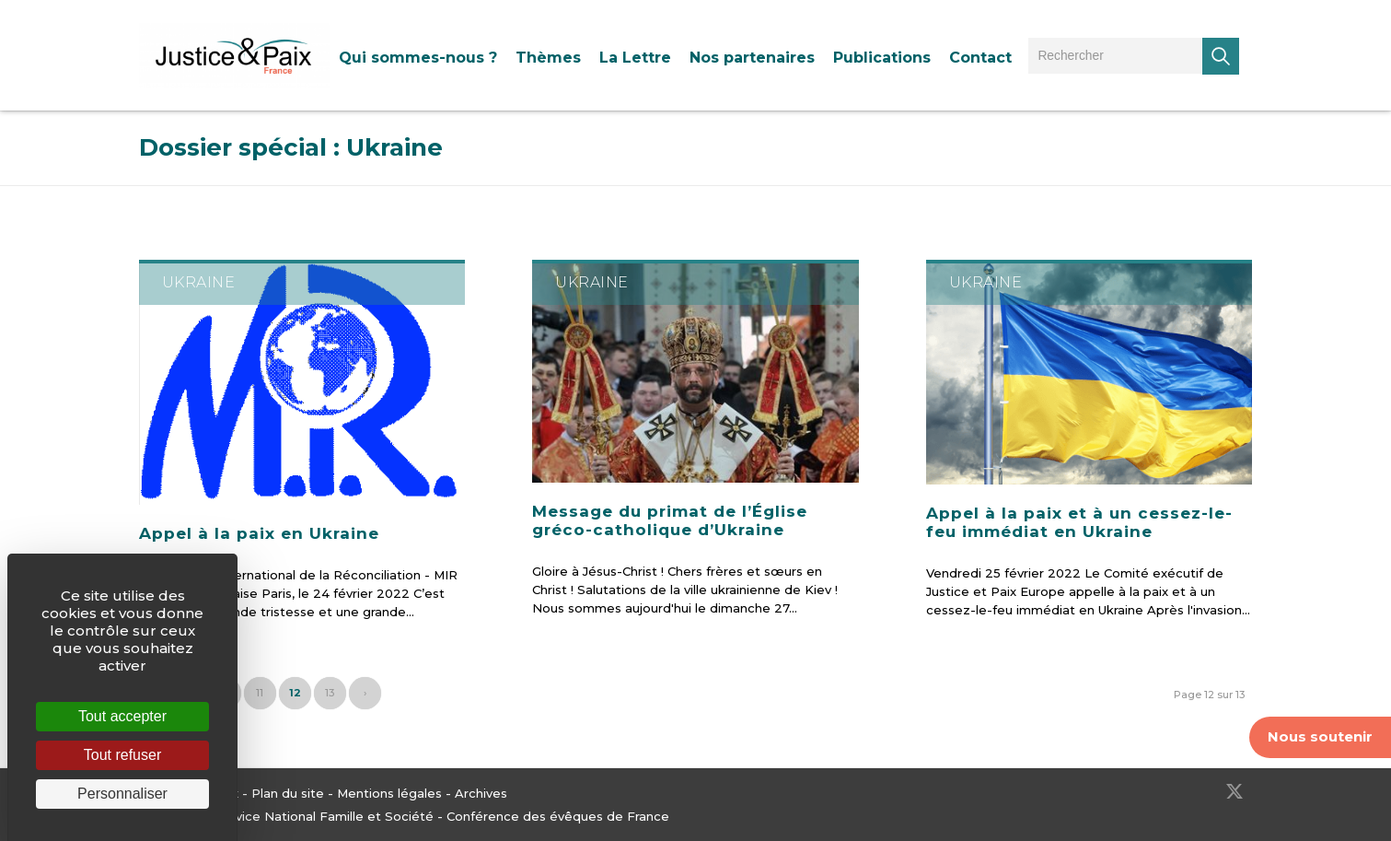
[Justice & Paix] (234, 55)
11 (259, 692)
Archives (481, 793)
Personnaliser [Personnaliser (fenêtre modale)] (122, 793)
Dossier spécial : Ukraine (291, 147)
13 (329, 692)
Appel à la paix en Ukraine (259, 533)
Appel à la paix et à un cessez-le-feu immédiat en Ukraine (1079, 522)
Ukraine (199, 282)
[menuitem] (418, 57)
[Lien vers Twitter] (1234, 791)
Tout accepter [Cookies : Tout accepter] (122, 716)
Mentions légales (389, 793)
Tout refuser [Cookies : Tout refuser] (122, 755)
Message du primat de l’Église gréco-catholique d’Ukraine (669, 520)
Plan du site (287, 793)
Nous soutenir (1320, 736)
